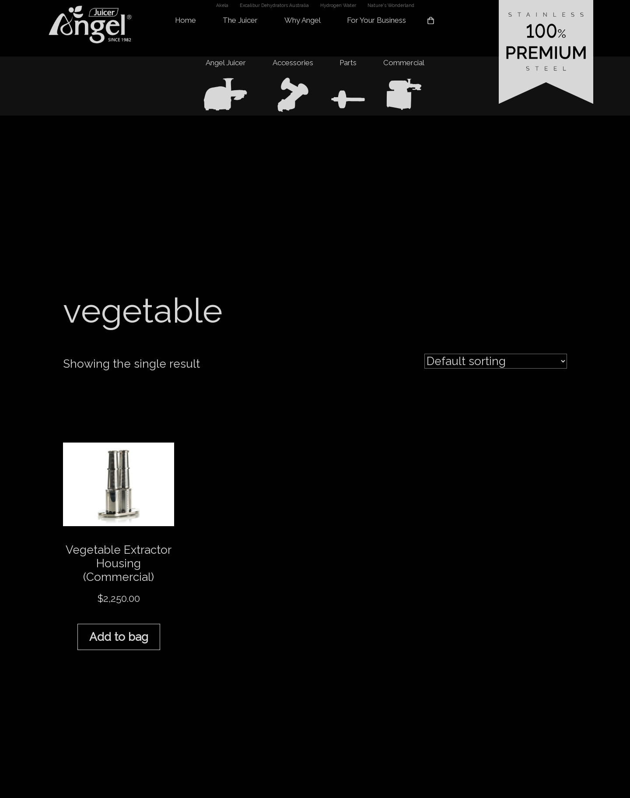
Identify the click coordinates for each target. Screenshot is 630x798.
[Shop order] (495, 361)
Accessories (293, 62)
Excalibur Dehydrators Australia (274, 5)
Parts (348, 62)
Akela (222, 5)
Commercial (403, 62)
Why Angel (302, 20)
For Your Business (376, 20)
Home (185, 20)
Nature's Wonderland (391, 5)
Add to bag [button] (118, 636)
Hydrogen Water (338, 5)
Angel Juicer (226, 62)
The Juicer (240, 20)
